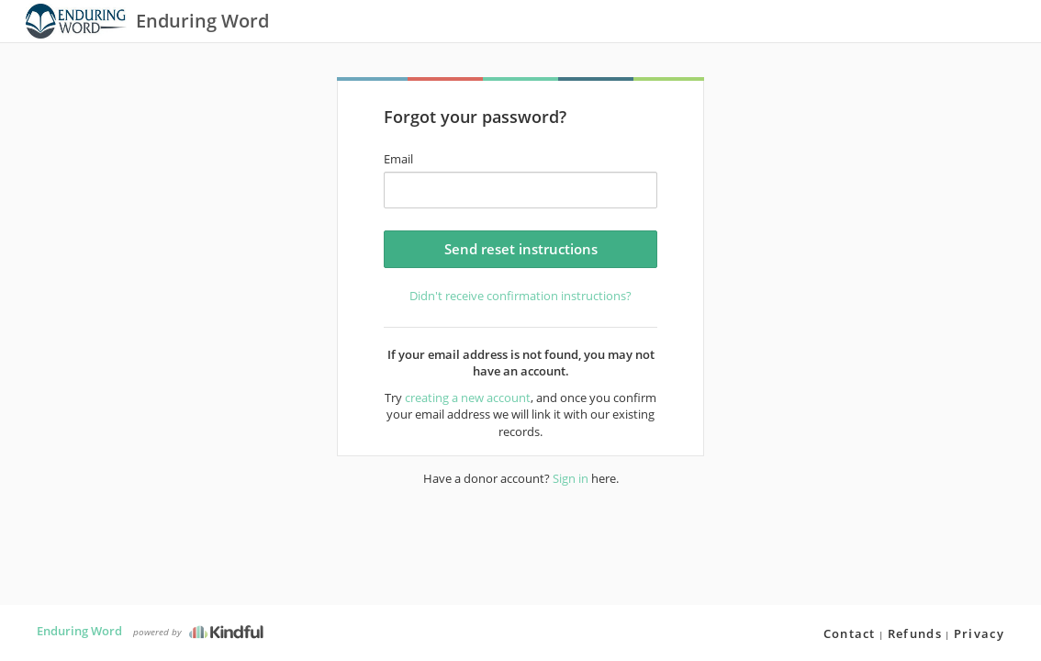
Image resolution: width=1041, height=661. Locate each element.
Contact (849, 633)
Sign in (570, 478)
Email (398, 159)
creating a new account (468, 397)
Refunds (915, 633)
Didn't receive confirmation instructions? (520, 295)
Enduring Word (79, 630)
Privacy (979, 633)
